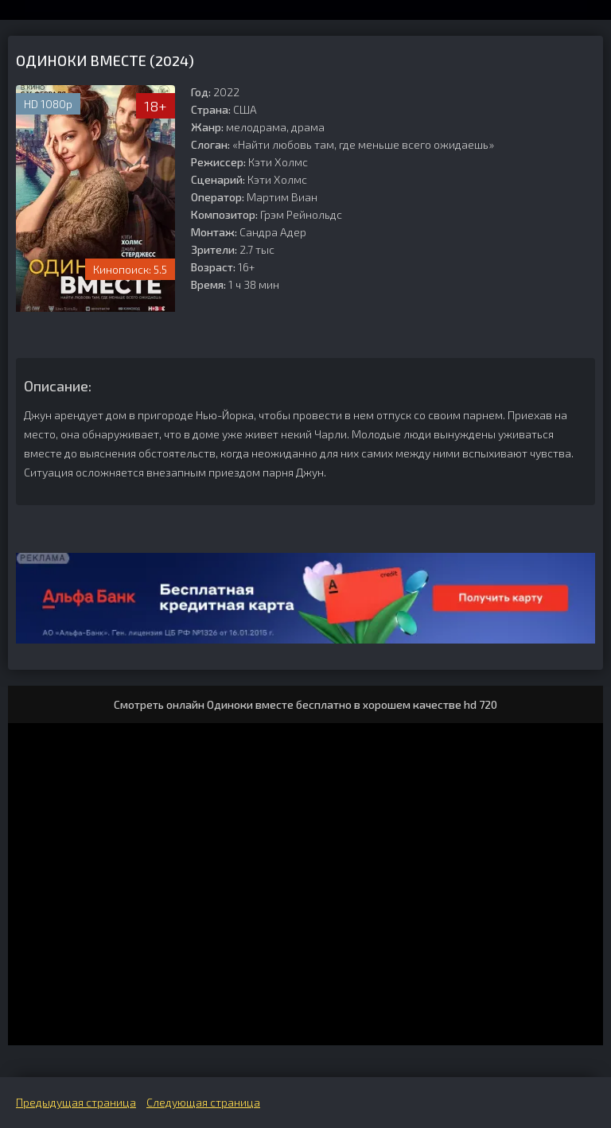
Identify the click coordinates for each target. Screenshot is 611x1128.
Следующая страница (203, 1102)
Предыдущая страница (76, 1102)
